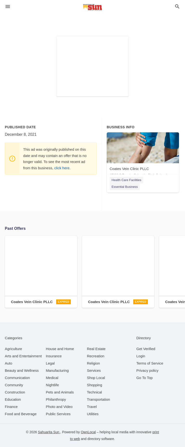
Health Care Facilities (126, 180)
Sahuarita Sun (49, 432)
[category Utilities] (93, 414)
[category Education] (13, 399)
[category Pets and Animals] (60, 392)
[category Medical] (52, 378)
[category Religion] (93, 363)
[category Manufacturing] (57, 370)
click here (61, 168)
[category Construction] (15, 392)
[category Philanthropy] (56, 399)
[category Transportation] (98, 399)
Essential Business (125, 187)
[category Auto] (8, 363)
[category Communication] (17, 378)
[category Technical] (94, 392)
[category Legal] (50, 363)
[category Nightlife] (52, 385)
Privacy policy (147, 370)
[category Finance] (11, 407)
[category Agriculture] (13, 349)
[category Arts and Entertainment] (23, 356)
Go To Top (144, 378)
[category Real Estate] (96, 349)
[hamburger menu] (8, 7)
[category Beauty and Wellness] (22, 370)
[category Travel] (92, 407)
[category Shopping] (94, 385)
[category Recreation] (96, 356)
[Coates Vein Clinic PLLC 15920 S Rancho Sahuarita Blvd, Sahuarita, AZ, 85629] (143, 155)
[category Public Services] (58, 414)
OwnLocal (88, 432)
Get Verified (145, 349)
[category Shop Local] (96, 378)
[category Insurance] (54, 356)
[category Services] (94, 370)
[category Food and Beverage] (21, 414)
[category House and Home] (60, 349)
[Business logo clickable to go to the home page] (92, 7)
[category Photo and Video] (59, 407)
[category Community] (14, 385)
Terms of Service (149, 363)
